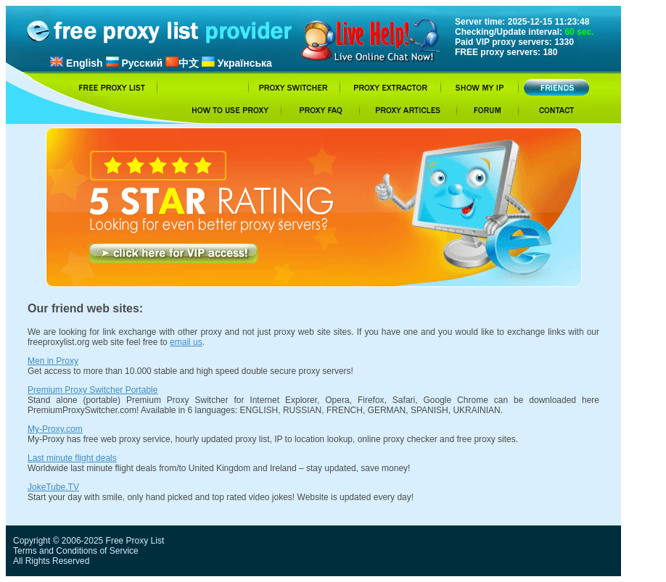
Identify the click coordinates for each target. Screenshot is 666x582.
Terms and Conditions (55, 551)
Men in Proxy (53, 361)
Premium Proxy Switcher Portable (92, 390)
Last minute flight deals (72, 458)
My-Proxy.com (55, 429)
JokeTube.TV (53, 487)
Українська (237, 63)
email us (186, 342)
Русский (134, 63)
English (76, 63)
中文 (182, 63)
